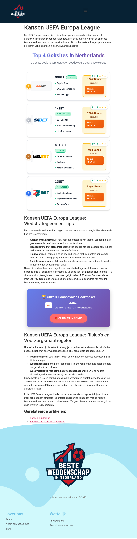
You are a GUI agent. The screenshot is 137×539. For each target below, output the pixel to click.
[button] (85, 10)
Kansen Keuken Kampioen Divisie (47, 422)
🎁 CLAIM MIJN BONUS (68, 319)
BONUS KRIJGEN (91, 89)
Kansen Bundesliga (40, 419)
